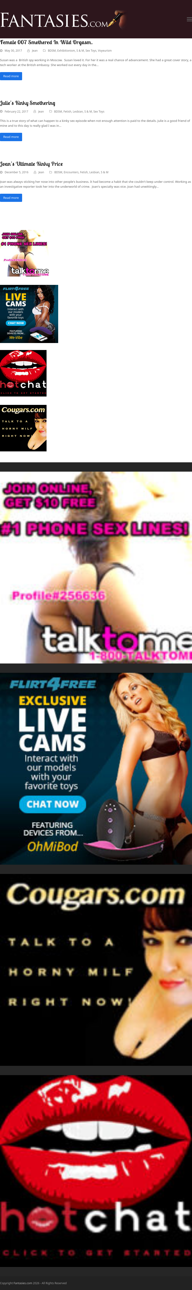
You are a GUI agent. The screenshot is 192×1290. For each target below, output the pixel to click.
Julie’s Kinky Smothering (27, 102)
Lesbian (78, 111)
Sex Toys (90, 51)
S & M (80, 51)
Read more (11, 76)
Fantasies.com (22, 1283)
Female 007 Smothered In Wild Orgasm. (46, 42)
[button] (189, 19)
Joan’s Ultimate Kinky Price (31, 163)
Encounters (71, 172)
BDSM (52, 51)
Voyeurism (105, 51)
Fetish (67, 111)
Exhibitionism (66, 51)
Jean (34, 51)
